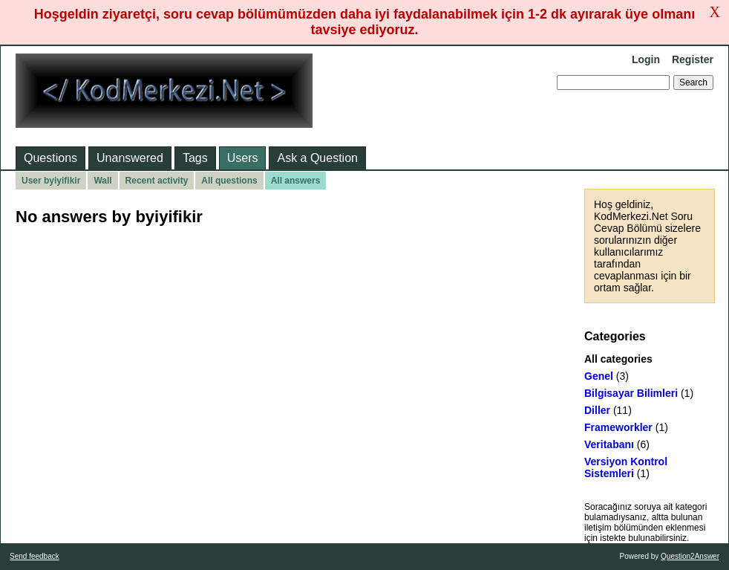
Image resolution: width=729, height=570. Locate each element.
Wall (102, 180)
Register (692, 59)
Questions (50, 158)
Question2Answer (690, 556)
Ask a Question (317, 158)
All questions (229, 180)
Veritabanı (609, 444)
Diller (597, 410)
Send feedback (34, 556)
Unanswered (130, 158)
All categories (618, 359)
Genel (598, 376)
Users (242, 158)
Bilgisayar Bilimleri (631, 393)
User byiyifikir (51, 180)
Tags (195, 158)
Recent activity (157, 180)
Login (646, 59)
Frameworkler (618, 427)
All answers (296, 180)
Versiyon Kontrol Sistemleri (625, 467)
